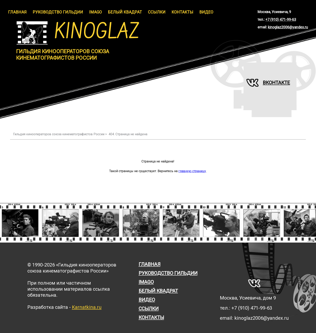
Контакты (182, 12)
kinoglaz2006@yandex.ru (288, 27)
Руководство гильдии (58, 12)
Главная (17, 12)
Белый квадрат (158, 290)
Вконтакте (268, 82)
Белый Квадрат (125, 12)
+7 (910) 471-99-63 (280, 19)
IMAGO (95, 12)
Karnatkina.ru (87, 307)
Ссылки (156, 12)
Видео (206, 12)
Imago (146, 282)
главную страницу (192, 171)
